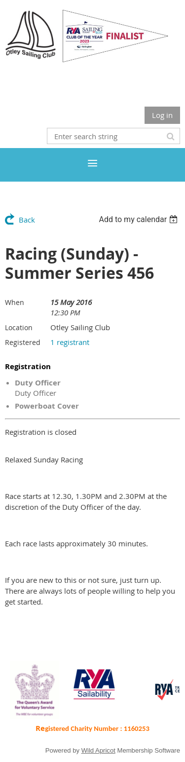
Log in (162, 115)
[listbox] (139, 219)
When (14, 302)
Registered (22, 342)
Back (27, 220)
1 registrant (69, 342)
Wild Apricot (98, 750)
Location (19, 327)
